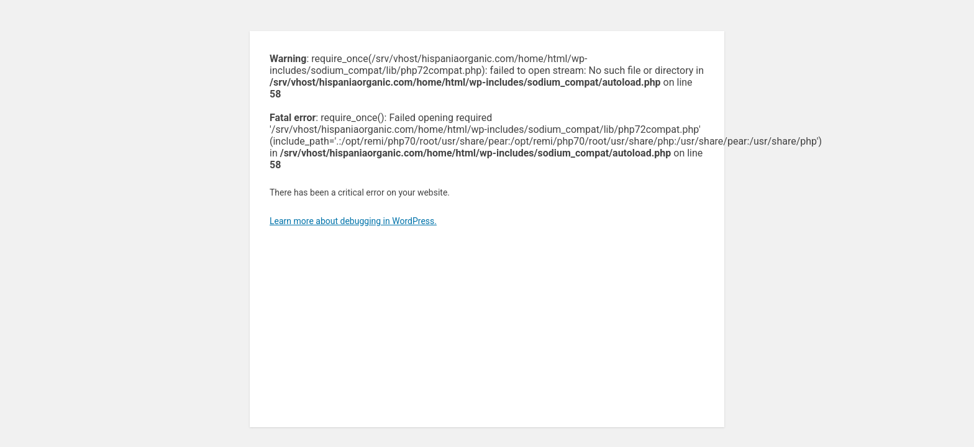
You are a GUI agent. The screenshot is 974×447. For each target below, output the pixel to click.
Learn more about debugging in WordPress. (353, 221)
